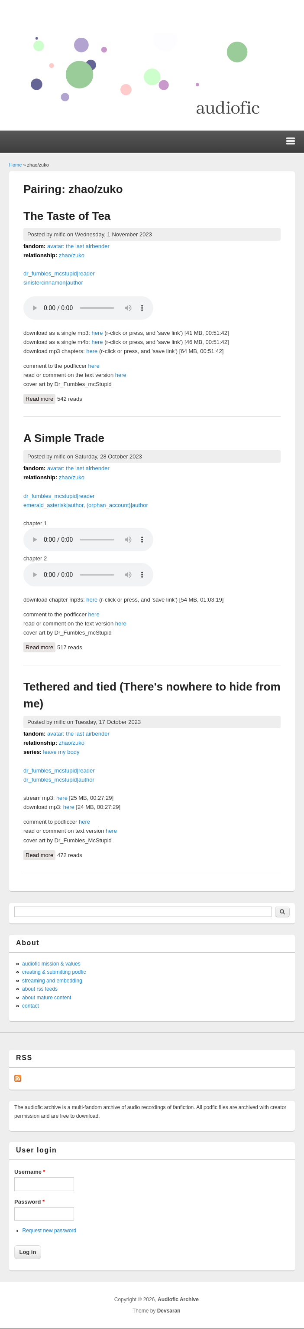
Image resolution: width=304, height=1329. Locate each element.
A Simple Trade (63, 438)
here (97, 333)
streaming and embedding (52, 981)
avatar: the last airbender (78, 246)
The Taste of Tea (66, 216)
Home (15, 164)
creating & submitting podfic (54, 972)
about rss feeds (40, 989)
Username (29, 1172)
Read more (40, 398)
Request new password (50, 1231)
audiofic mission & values (51, 964)
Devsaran (169, 1311)
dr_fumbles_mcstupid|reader (59, 273)
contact (30, 1006)
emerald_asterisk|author (53, 505)
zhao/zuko (71, 255)
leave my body (61, 752)
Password (29, 1201)
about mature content (46, 998)
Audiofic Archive (178, 1299)
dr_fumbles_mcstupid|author (58, 779)
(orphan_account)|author (117, 505)
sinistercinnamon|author (53, 282)
